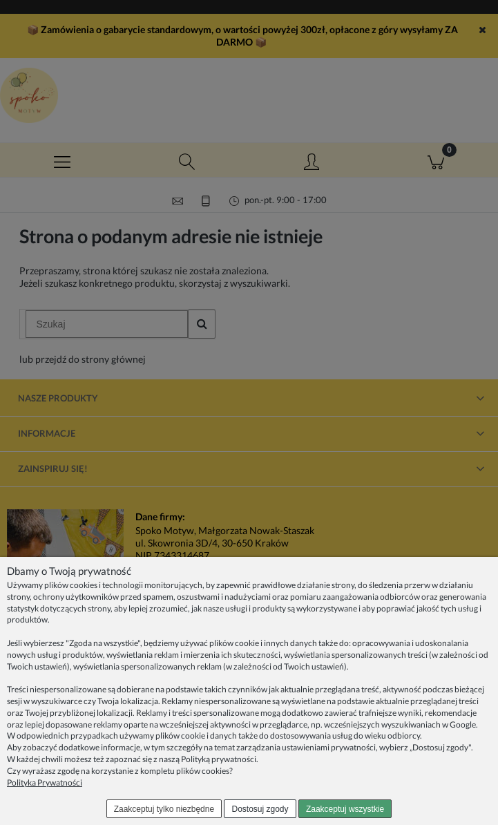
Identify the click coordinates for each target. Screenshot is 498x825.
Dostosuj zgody (260, 809)
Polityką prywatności (218, 759)
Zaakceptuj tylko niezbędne (164, 809)
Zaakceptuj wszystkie (345, 809)
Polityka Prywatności (44, 782)
